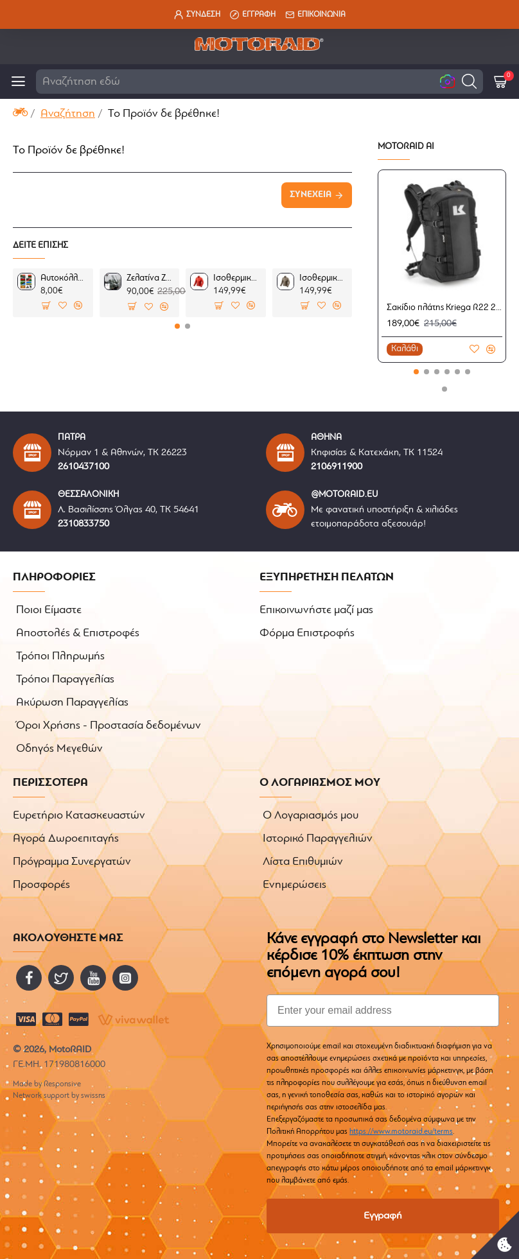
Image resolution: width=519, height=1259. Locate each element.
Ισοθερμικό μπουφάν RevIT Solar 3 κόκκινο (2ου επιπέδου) (237, 278)
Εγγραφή (383, 1216)
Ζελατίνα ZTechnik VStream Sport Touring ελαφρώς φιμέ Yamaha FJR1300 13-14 (151, 278)
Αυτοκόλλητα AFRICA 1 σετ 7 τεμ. (64, 278)
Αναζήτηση (67, 114)
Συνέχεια (310, 195)
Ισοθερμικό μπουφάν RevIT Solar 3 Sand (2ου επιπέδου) (323, 278)
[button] (469, 81)
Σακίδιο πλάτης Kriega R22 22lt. (444, 308)
